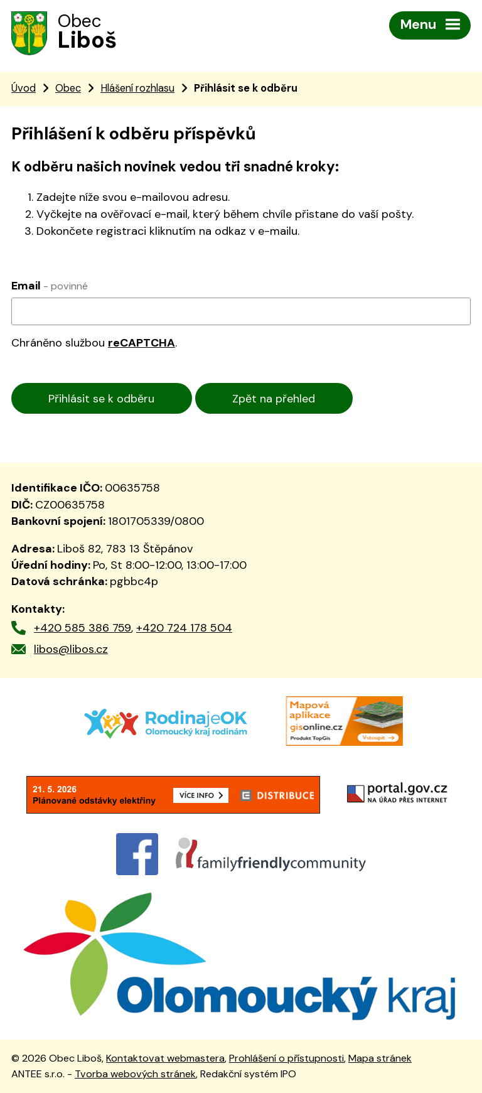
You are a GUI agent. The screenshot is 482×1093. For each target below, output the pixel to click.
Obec (68, 88)
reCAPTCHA (141, 342)
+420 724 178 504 (184, 627)
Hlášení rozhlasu (137, 88)
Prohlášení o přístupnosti (286, 1058)
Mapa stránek (380, 1058)
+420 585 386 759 (82, 627)
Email (49, 285)
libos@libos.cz (71, 649)
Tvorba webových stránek (135, 1073)
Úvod (23, 88)
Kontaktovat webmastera (165, 1058)
